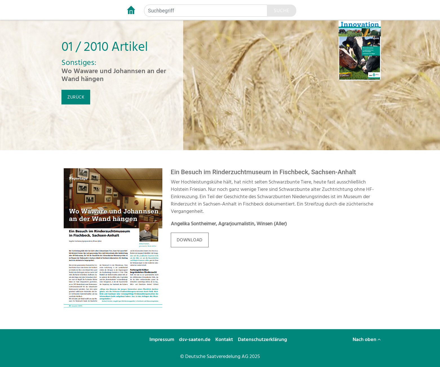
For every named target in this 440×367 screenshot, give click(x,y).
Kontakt (224, 339)
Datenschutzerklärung (263, 339)
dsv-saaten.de (195, 339)
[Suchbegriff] (205, 11)
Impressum (162, 339)
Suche (281, 10)
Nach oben (367, 339)
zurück (75, 97)
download (190, 240)
